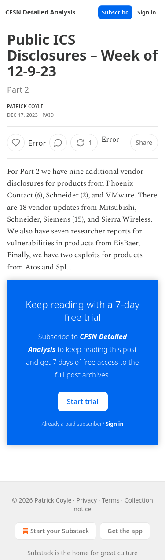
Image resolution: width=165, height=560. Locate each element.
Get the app (125, 531)
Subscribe (115, 12)
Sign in (146, 12)
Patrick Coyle (25, 106)
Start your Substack (55, 531)
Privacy (87, 500)
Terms (110, 500)
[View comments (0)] (58, 142)
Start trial (83, 401)
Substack (40, 553)
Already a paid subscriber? (82, 423)
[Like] (16, 142)
